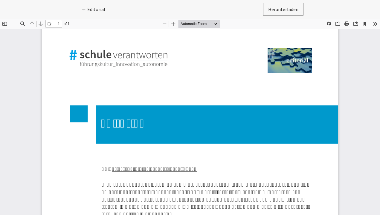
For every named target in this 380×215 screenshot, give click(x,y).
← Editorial (96, 8)
